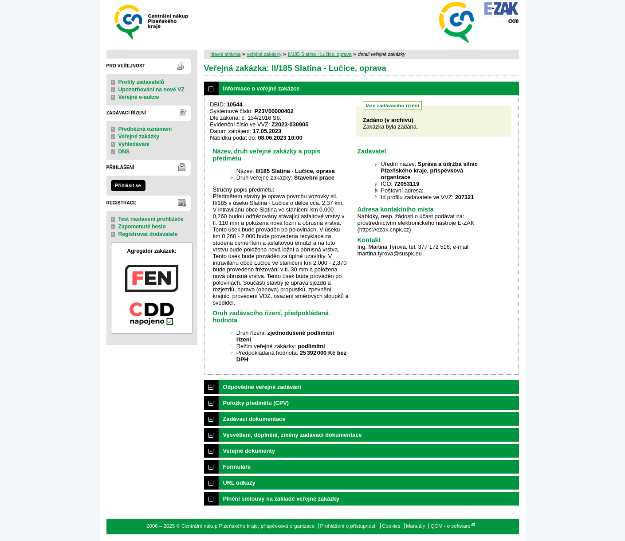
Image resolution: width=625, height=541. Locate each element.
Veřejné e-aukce (138, 97)
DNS (124, 152)
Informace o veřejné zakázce (261, 88)
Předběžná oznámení (145, 129)
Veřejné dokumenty (249, 450)
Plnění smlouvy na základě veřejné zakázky (281, 498)
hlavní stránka (226, 54)
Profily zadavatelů (141, 82)
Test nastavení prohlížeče (151, 219)
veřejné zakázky (264, 54)
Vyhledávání (134, 144)
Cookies (391, 526)
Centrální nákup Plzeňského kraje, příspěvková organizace (152, 21)
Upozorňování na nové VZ (151, 89)
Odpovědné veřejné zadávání (262, 387)
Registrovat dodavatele (148, 234)
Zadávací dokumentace (254, 419)
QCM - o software (451, 526)
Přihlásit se (128, 185)
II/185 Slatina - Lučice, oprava (320, 54)
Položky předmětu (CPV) (256, 403)
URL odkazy (239, 482)
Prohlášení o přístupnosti (348, 526)
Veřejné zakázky (139, 136)
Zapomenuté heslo (142, 226)
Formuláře (237, 466)
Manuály (415, 526)
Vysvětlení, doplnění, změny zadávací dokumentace (292, 434)
